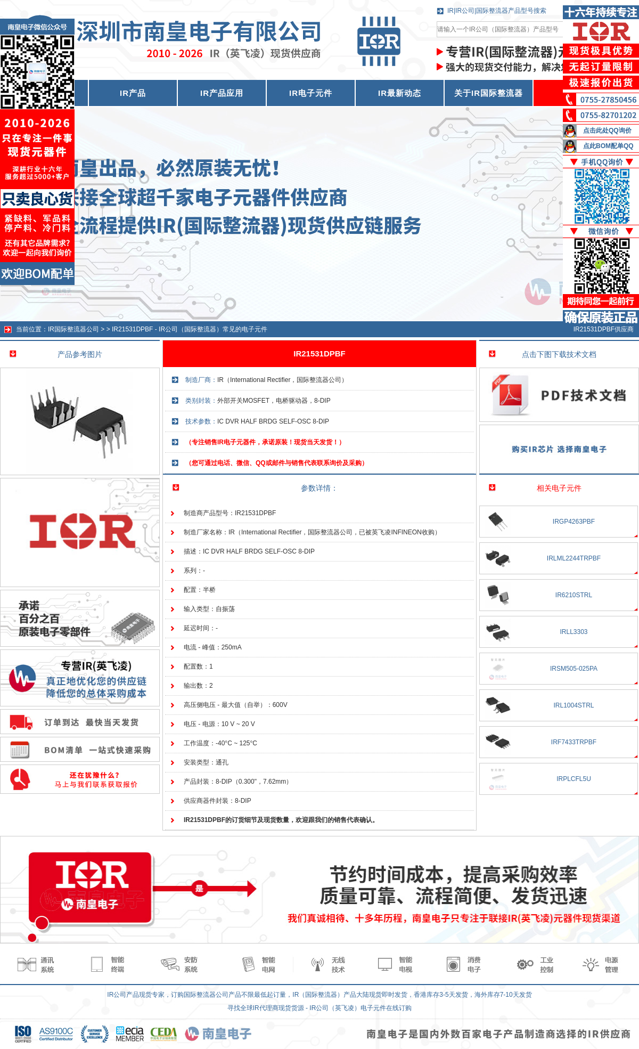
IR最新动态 (399, 92)
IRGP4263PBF (574, 521)
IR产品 (133, 92)
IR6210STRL (573, 595)
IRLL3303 (573, 632)
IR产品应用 (221, 92)
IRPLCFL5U (573, 779)
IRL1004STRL (573, 705)
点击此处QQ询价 (607, 130)
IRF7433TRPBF (573, 742)
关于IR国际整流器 (488, 92)
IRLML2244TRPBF (574, 558)
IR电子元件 (310, 92)
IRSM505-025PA (573, 668)
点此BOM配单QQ (608, 146)
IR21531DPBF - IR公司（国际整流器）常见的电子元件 (189, 329)
